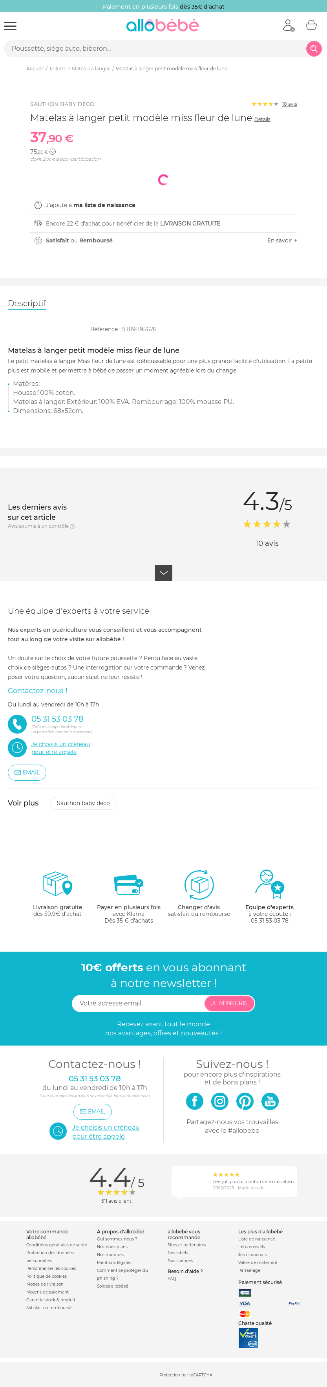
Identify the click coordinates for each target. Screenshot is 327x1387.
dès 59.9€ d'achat (57, 896)
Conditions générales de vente (56, 1245)
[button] (52, 152)
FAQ (172, 1278)
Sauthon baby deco (83, 803)
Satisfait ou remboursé (48, 1307)
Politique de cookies (46, 1276)
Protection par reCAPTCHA (185, 1375)
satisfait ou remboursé (199, 893)
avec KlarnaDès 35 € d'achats (129, 896)
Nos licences (180, 1260)
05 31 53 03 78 (270, 920)
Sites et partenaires (187, 1245)
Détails (262, 119)
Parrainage (249, 1270)
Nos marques (110, 1254)
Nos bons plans (112, 1246)
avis (289, 104)
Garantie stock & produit (50, 1300)
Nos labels (178, 1252)
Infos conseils (251, 1246)
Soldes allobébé (112, 1286)
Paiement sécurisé (260, 1282)
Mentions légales (114, 1262)
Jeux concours (252, 1254)
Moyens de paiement (47, 1292)
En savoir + (282, 240)
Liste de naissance (256, 1239)
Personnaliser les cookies (51, 1268)
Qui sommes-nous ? (117, 1239)
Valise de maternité (257, 1262)
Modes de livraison (45, 1284)
